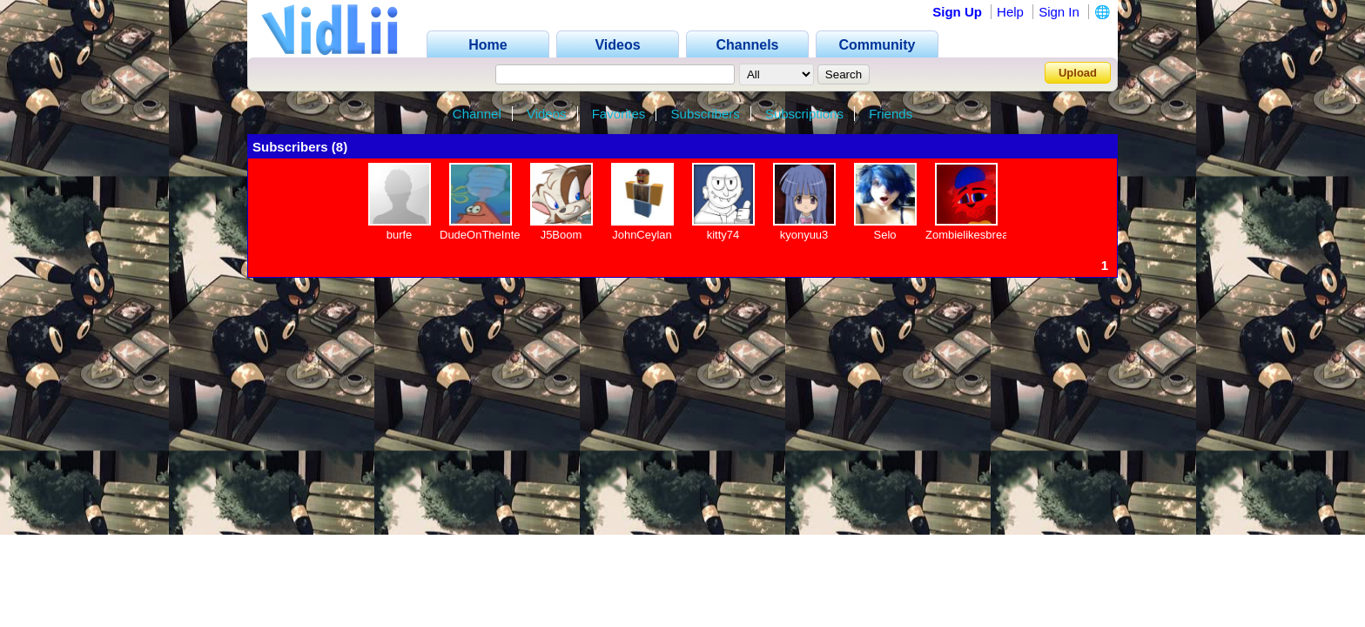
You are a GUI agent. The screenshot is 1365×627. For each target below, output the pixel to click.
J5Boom (561, 234)
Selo (884, 234)
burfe (400, 234)
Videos (547, 113)
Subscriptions (804, 113)
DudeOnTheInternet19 (496, 234)
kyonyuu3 (804, 234)
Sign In (1059, 11)
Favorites (619, 113)
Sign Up (957, 11)
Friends (890, 113)
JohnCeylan (642, 234)
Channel (477, 113)
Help (1010, 11)
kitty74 (723, 234)
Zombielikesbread (970, 234)
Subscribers (705, 113)
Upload (1078, 72)
